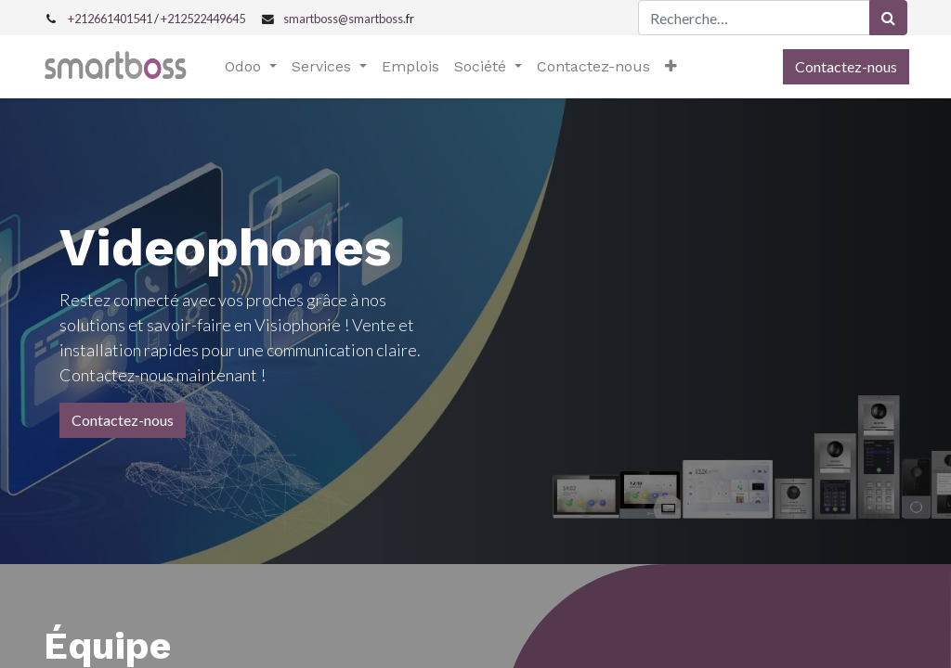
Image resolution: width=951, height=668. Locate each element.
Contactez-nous (844, 66)
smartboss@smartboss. (344, 18)
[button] (672, 66)
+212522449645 (203, 18)
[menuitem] (412, 66)
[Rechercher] (888, 17)
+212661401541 (110, 18)
